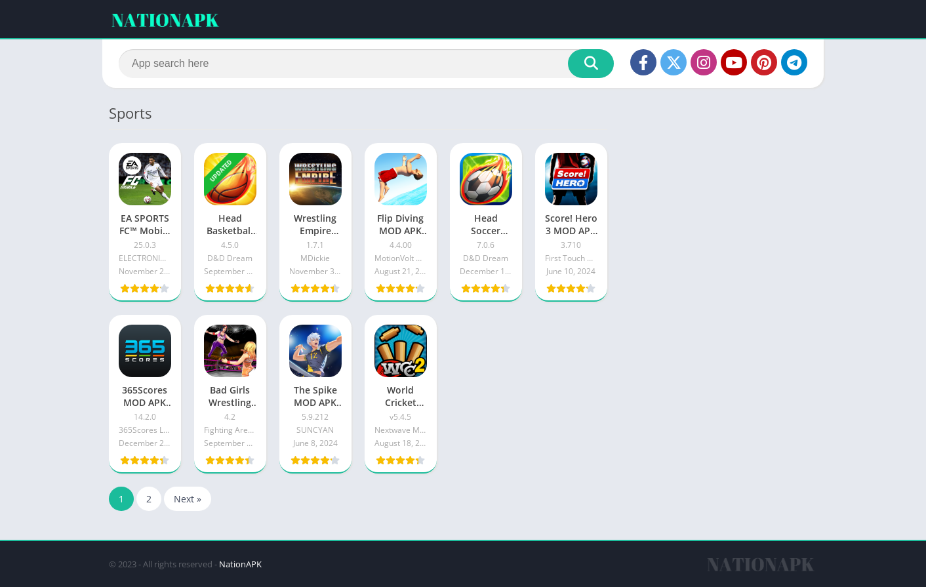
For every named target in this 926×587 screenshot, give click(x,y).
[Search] (366, 63)
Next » (187, 499)
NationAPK (240, 564)
